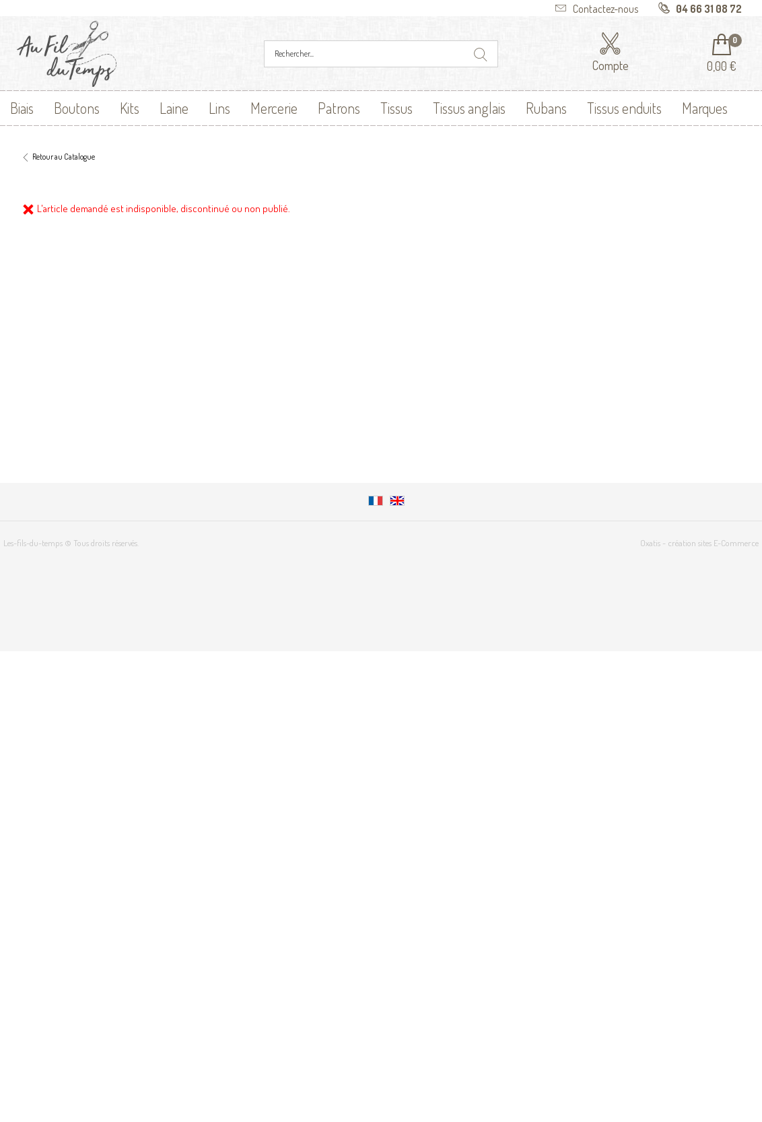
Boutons (77, 107)
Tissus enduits (624, 107)
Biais (22, 107)
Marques (705, 107)
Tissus (396, 107)
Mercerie (274, 107)
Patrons (339, 107)
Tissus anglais (469, 107)
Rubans (546, 107)
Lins (219, 107)
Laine (174, 107)
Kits (129, 107)
